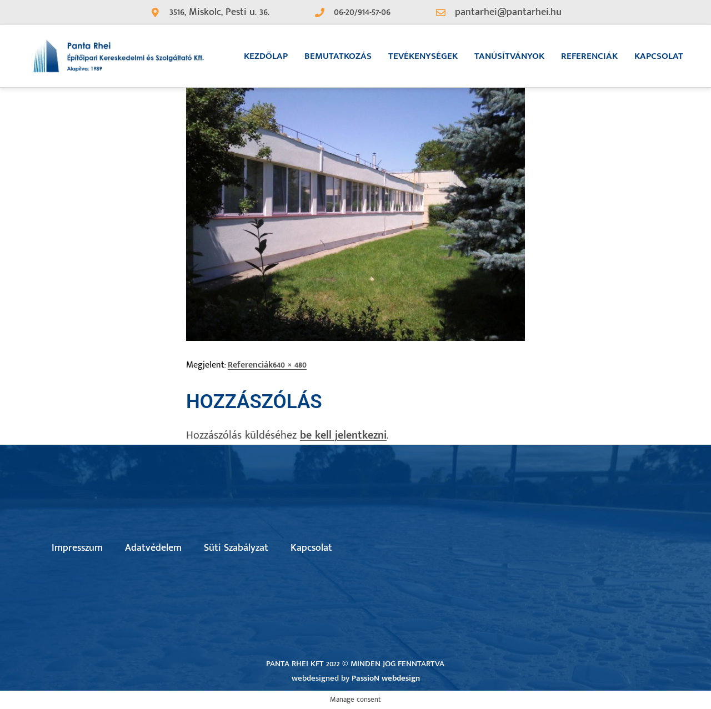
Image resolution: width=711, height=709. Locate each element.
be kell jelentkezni (343, 435)
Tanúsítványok (509, 56)
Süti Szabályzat (236, 548)
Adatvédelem (153, 548)
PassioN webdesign (386, 678)
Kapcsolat (658, 56)
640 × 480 (290, 365)
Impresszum (77, 548)
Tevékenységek (423, 56)
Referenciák (589, 56)
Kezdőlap (266, 56)
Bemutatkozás (338, 56)
